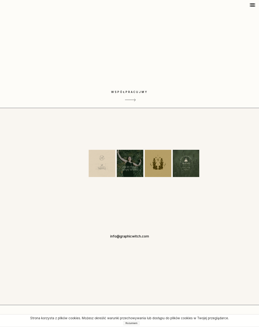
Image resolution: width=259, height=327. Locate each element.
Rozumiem (131, 323)
